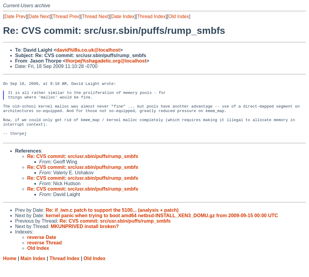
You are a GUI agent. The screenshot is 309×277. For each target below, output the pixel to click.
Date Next (39, 16)
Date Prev (15, 16)
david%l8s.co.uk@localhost (88, 50)
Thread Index (151, 16)
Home (9, 271)
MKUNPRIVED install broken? (85, 239)
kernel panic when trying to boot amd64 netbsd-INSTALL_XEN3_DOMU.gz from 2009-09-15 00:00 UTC (162, 228)
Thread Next (95, 16)
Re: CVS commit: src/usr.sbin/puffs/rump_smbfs (82, 169)
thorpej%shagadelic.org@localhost (106, 60)
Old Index (178, 16)
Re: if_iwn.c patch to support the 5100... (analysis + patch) (112, 222)
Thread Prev (66, 16)
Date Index (122, 16)
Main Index (33, 271)
